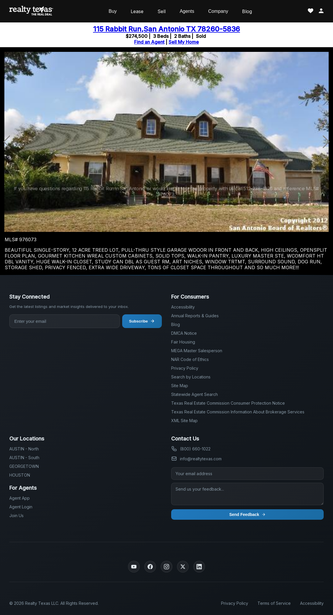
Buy (113, 11)
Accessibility (183, 306)
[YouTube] (134, 566)
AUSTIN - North (24, 448)
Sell (161, 11)
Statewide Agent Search (194, 394)
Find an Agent (149, 42)
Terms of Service (274, 603)
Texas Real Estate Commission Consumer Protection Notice (228, 403)
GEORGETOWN (24, 466)
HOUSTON (19, 475)
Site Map (179, 385)
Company (218, 11)
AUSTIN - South (24, 457)
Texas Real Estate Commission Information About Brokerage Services (237, 411)
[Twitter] (183, 566)
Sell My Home (184, 42)
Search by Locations (191, 376)
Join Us (16, 515)
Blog (247, 11)
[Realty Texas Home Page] (31, 11)
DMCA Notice (184, 333)
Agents (187, 11)
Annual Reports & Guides (195, 315)
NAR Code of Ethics (190, 359)
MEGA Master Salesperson (196, 350)
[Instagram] (166, 566)
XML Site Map (184, 420)
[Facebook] (150, 566)
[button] (326, 141)
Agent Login (20, 506)
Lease (137, 11)
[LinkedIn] (199, 566)
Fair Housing (183, 341)
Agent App (19, 498)
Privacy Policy (184, 368)
